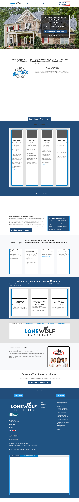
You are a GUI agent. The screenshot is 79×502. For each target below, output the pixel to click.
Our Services (11, 433)
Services (30, 3)
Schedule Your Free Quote (54, 31)
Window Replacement (29, 323)
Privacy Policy (27, 443)
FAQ (44, 3)
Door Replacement (51, 323)
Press (42, 402)
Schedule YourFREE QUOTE (63, 3)
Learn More (14, 169)
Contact (49, 3)
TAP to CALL (60, 395)
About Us (38, 3)
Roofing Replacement (14, 439)
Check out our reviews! (46, 256)
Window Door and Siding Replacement (29, 455)
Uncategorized (43, 404)
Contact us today (22, 306)
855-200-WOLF (58, 35)
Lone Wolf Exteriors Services (16, 323)
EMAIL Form (18, 395)
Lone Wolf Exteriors (15, 455)
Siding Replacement (40, 323)
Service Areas (13, 427)
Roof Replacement (61, 323)
